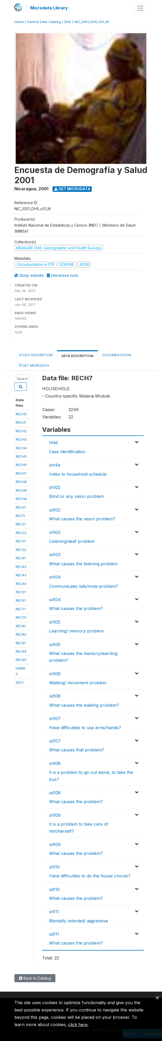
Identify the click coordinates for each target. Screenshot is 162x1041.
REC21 (21, 524)
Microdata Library (49, 7)
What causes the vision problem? (82, 518)
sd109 (55, 844)
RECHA (21, 499)
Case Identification (67, 451)
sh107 (55, 718)
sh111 (54, 911)
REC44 (21, 584)
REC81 (21, 626)
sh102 (54, 487)
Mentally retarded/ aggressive (78, 920)
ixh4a (54, 465)
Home (19, 22)
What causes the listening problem (83, 563)
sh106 (55, 673)
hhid (53, 442)
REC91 (21, 643)
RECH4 (21, 448)
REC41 (21, 558)
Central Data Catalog (44, 22)
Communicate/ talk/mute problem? (83, 586)
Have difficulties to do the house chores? (89, 875)
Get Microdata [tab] (34, 365)
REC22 (21, 533)
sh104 (55, 577)
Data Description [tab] (77, 356)
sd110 (54, 889)
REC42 (21, 567)
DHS (67, 22)
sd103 (54, 554)
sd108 (55, 792)
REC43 (21, 575)
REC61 (21, 600)
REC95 (21, 660)
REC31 (21, 541)
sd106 (55, 696)
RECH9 (21, 490)
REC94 (21, 651)
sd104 (55, 599)
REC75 (21, 617)
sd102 (54, 510)
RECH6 (21, 465)
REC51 (21, 592)
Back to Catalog (35, 978)
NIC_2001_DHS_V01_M (91, 22)
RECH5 (21, 456)
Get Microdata (72, 189)
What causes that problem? (76, 749)
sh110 (54, 867)
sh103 (54, 532)
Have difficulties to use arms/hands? (85, 727)
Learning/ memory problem (76, 631)
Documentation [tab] (116, 355)
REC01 (21, 507)
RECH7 (21, 473)
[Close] (157, 997)
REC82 (21, 634)
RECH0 (21, 414)
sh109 (55, 815)
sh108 (55, 763)
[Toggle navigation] (140, 8)
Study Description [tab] (36, 355)
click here (78, 1024)
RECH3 (21, 439)
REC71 (21, 609)
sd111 (54, 934)
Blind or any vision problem (76, 496)
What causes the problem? (76, 608)
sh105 (54, 622)
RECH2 (21, 431)
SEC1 (20, 682)
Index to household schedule (78, 474)
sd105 (54, 644)
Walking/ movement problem (77, 682)
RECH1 (21, 422)
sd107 (55, 741)
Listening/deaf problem (72, 541)
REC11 (20, 516)
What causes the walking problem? (84, 705)
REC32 (21, 550)
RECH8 (21, 482)
